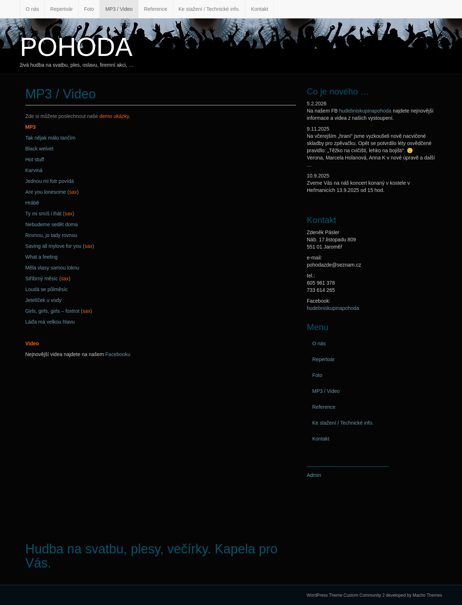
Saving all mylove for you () (59, 246)
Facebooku (117, 354)
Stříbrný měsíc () (47, 278)
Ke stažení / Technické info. (209, 9)
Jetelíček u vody (43, 300)
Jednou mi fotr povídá (49, 181)
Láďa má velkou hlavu (50, 322)
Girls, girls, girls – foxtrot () (58, 311)
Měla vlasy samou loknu (52, 268)
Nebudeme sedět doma (51, 224)
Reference (155, 9)
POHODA (76, 46)
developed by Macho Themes (414, 595)
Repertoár (61, 9)
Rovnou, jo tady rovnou (51, 235)
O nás (32, 9)
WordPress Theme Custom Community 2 (346, 595)
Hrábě (32, 203)
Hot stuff (34, 159)
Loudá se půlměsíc (46, 289)
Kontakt (259, 9)
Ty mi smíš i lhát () (49, 213)
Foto (89, 9)
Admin (314, 475)
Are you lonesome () (52, 192)
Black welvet (39, 149)
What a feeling (41, 257)
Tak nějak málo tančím (50, 138)
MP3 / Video (119, 9)
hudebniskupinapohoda (365, 111)
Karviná (33, 170)
